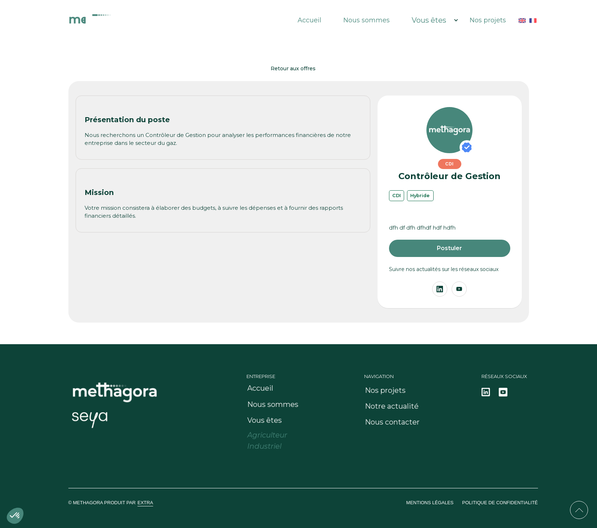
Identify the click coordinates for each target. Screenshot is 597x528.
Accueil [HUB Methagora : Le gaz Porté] (309, 20)
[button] (431, 20)
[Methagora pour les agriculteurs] (274, 435)
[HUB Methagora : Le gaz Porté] (131, 20)
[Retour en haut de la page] (579, 510)
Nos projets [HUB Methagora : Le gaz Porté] (488, 20)
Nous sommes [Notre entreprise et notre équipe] (366, 20)
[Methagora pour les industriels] (271, 446)
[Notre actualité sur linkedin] (485, 392)
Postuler (449, 248)
